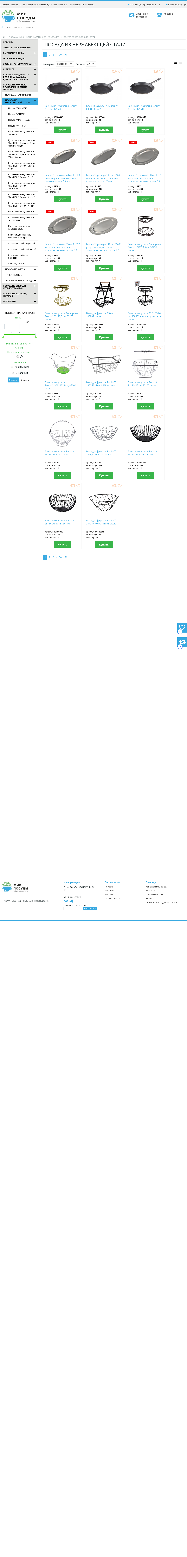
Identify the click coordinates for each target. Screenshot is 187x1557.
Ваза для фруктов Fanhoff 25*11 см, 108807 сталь (95, 384)
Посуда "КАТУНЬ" (17, 125)
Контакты (89, 4)
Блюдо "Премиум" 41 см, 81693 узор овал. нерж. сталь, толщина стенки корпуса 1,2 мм (167, 178)
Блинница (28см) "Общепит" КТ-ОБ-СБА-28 (127, 108)
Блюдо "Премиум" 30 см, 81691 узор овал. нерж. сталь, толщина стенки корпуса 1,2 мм (95, 178)
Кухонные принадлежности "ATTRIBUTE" (21, 219)
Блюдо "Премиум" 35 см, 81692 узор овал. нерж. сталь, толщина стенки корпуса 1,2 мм (130, 178)
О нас (22, 4)
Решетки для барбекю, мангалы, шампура (19, 236)
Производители (76, 4)
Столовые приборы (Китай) (22, 243)
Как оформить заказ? (156, 886)
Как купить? (32, 4)
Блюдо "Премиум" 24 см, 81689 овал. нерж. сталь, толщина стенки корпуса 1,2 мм (167, 108)
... (57, 54)
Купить (60, 130)
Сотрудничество (113, 898)
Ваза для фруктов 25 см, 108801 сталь (130, 246)
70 (60, 54)
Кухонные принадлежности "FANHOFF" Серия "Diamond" (21, 186)
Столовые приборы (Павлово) (18, 256)
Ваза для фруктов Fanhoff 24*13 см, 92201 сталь (167, 315)
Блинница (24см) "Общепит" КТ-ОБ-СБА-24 (59, 107)
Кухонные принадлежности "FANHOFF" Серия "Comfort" (22, 176)
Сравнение (139, 15)
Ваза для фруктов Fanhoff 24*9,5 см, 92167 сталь (59, 384)
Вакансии (62, 4)
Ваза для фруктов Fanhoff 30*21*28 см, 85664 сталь (57, 316)
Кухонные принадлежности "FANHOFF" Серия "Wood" (21, 204)
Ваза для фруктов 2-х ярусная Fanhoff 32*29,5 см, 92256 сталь (58, 247)
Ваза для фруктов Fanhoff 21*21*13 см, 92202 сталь (131, 315)
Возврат (150, 898)
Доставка (150, 890)
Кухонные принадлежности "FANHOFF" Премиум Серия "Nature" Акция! (22, 143)
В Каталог (4, 4)
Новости (14, 4)
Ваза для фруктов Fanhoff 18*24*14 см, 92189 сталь (95, 315)
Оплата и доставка (48, 4)
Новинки (8, 42)
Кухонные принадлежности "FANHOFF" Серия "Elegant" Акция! (21, 166)
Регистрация (180, 4)
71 (66, 54)
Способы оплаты (154, 894)
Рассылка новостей (75, 905)
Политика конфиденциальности (162, 902)
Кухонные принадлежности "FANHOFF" (21, 133)
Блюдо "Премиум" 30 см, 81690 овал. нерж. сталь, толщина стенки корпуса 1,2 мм (59, 178)
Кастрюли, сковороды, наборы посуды (19, 227)
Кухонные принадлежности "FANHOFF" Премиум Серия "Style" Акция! (22, 154)
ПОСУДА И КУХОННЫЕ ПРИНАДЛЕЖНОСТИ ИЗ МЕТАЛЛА (34, 37)
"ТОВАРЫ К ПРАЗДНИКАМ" (17, 47)
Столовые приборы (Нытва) (22, 249)
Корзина (164, 15)
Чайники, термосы (17, 263)
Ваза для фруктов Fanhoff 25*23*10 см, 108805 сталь (167, 385)
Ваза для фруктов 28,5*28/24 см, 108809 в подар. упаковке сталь (166, 247)
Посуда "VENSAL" (16, 114)
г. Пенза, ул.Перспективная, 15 (144, 4)
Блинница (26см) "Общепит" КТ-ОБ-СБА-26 (91, 108)
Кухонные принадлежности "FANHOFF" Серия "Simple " (21, 196)
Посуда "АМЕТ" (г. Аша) (19, 119)
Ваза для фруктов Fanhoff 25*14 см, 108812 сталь (131, 384)
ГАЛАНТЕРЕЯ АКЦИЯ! (14, 58)
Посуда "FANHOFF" (17, 108)
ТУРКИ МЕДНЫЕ (13, 274)
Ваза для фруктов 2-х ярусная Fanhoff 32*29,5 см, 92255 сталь (94, 247)
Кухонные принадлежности (21, 211)
